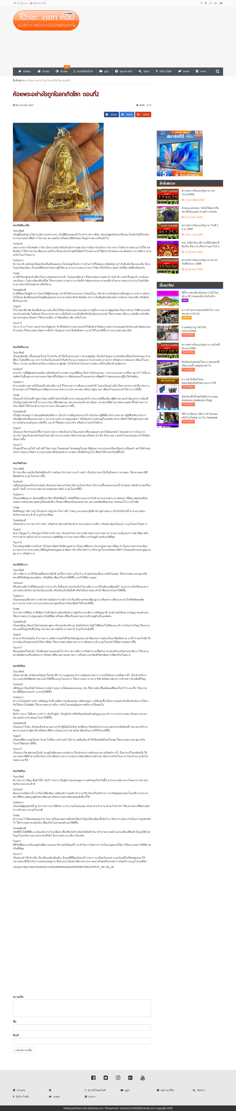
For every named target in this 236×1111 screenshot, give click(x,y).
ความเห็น (18, 996)
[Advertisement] (154, 36)
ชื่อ (14, 1021)
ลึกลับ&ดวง (19, 80)
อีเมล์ (16, 1035)
